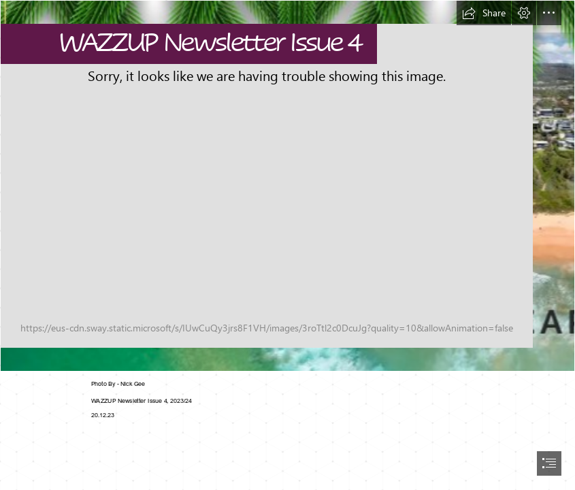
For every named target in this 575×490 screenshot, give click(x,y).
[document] (287, 245)
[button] (484, 13)
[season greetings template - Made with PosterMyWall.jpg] (287, 186)
